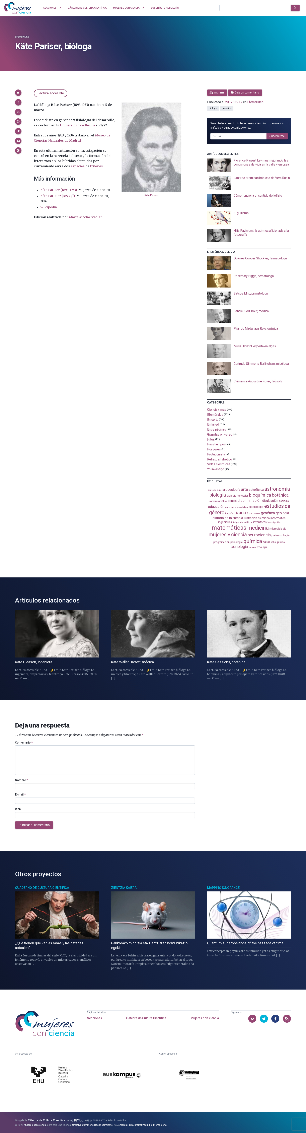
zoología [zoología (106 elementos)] (262, 547)
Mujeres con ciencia (204, 1018)
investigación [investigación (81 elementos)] (273, 522)
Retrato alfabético (219, 459)
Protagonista (216, 454)
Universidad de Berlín (77, 125)
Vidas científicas (218, 464)
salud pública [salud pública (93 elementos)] (278, 542)
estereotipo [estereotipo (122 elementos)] (256, 507)
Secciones (94, 1018)
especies (78, 166)
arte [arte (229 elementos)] (244, 489)
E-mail (20, 794)
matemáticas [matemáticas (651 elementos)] (229, 527)
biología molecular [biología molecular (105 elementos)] (237, 495)
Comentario (24, 742)
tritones (96, 166)
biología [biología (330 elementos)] (217, 495)
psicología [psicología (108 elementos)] (236, 542)
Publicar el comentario (34, 825)
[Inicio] (17, 8)
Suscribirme (277, 136)
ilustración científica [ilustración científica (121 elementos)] (257, 518)
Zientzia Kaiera (124, 888)
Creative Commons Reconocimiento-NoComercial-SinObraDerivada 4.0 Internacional (119, 1125)
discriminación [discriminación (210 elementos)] (249, 500)
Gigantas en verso (219, 434)
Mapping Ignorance (223, 888)
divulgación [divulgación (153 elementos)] (270, 501)
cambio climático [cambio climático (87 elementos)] (218, 501)
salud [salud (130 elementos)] (266, 542)
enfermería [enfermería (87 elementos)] (230, 507)
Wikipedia (48, 207)
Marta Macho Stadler (85, 217)
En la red (213, 424)
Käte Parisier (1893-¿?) (57, 196)
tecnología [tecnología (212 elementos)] (239, 546)
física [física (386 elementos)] (240, 512)
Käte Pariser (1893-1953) (58, 190)
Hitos (211, 439)
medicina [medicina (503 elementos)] (258, 528)
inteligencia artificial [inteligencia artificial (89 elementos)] (241, 522)
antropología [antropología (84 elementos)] (215, 490)
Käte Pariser (151, 195)
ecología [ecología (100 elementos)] (284, 500)
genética (226, 108)
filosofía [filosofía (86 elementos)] (229, 513)
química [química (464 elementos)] (252, 541)
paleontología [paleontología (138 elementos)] (281, 535)
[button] (18, 92)
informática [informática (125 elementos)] (278, 518)
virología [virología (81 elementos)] (252, 547)
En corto (212, 419)
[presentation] (249, 165)
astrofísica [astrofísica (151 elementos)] (256, 490)
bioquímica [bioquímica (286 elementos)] (260, 495)
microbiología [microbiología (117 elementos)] (278, 528)
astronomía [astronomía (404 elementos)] (277, 489)
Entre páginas (216, 429)
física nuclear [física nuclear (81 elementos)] (253, 513)
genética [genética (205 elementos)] (268, 513)
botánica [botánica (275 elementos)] (280, 495)
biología (213, 108)
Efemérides (22, 36)
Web (18, 809)
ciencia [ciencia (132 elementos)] (232, 501)
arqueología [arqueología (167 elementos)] (231, 490)
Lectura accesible (50, 93)
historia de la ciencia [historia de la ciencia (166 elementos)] (228, 518)
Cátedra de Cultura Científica (146, 1018)
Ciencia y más (216, 410)
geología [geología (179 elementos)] (282, 513)
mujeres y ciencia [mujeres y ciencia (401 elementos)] (228, 535)
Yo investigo (215, 469)
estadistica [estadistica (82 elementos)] (242, 507)
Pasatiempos (216, 444)
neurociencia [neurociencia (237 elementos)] (259, 534)
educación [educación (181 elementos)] (216, 506)
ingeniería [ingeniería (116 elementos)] (224, 522)
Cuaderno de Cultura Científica (42, 888)
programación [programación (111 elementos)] (221, 542)
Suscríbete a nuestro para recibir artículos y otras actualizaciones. (247, 125)
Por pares (214, 449)
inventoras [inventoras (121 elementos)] (260, 522)
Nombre (21, 780)
